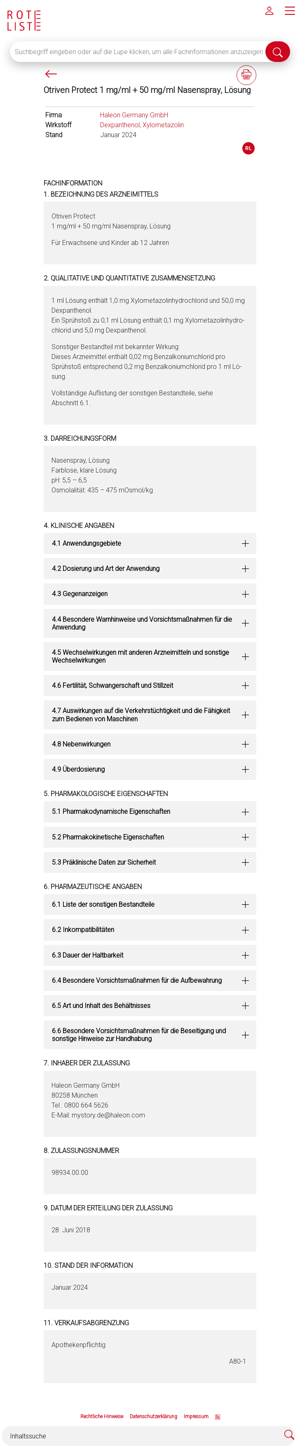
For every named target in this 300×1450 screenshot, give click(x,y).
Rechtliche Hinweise (101, 1416)
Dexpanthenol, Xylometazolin (142, 125)
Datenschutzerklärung (153, 1416)
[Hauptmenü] (289, 10)
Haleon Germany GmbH (134, 115)
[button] (150, 543)
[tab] (150, 543)
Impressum (196, 1416)
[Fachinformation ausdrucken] (246, 75)
